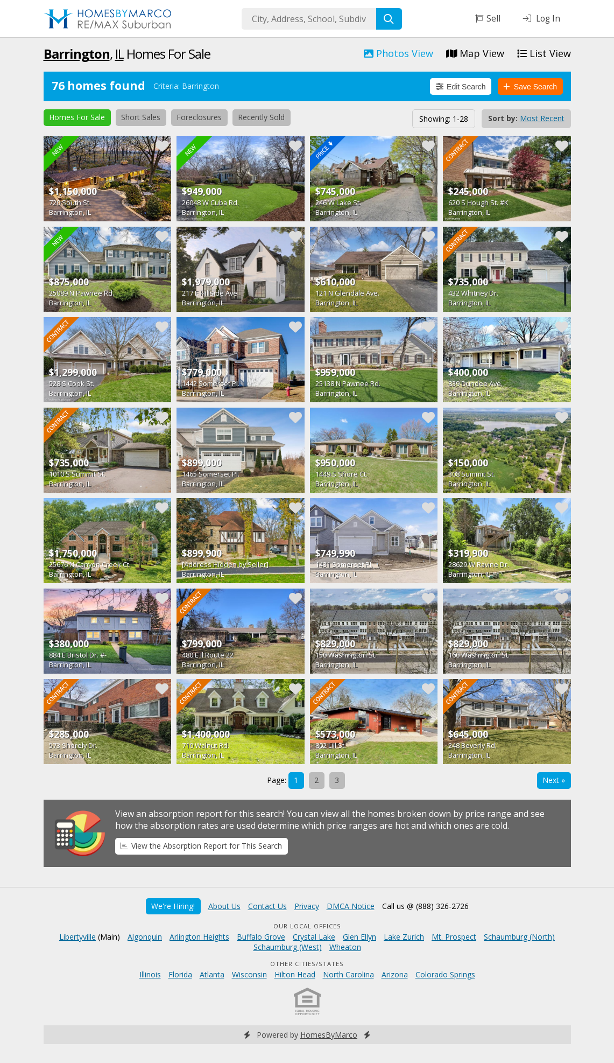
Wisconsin (249, 974)
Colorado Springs (445, 974)
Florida (180, 974)
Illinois (150, 974)
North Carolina (348, 974)
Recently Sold (261, 117)
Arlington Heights (199, 937)
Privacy (306, 906)
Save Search (530, 86)
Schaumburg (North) (519, 937)
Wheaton (345, 947)
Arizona (395, 974)
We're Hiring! (173, 906)
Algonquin (145, 937)
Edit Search (461, 86)
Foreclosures (199, 117)
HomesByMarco (328, 1035)
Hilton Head (294, 974)
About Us (224, 906)
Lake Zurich (404, 937)
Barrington (77, 53)
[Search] (389, 19)
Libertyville (77, 937)
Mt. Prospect (454, 937)
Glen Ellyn (359, 937)
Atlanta (212, 974)
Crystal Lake (314, 937)
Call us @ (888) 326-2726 (425, 906)
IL (119, 53)
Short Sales (140, 117)
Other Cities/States (307, 964)
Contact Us (267, 906)
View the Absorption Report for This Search (201, 846)
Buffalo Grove (261, 937)
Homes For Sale (77, 117)
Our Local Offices (307, 926)
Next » (553, 780)
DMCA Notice (351, 906)
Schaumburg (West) (287, 947)
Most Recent (542, 118)
